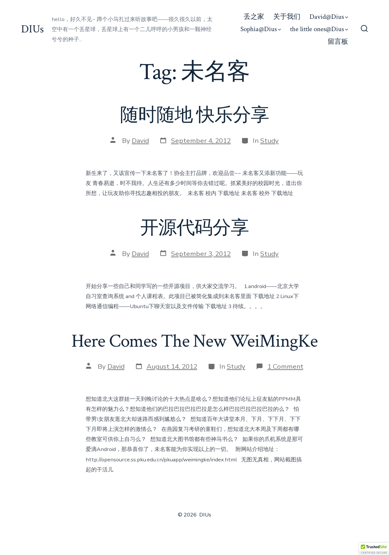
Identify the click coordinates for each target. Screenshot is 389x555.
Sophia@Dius (260, 29)
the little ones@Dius (319, 29)
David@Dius (329, 16)
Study (269, 140)
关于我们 (286, 16)
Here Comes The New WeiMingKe (194, 341)
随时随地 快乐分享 (194, 115)
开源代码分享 (194, 228)
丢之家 (254, 16)
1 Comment (285, 366)
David (140, 140)
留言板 (338, 41)
